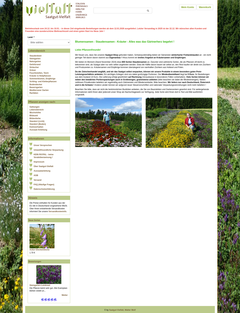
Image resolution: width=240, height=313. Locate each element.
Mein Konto (187, 7)
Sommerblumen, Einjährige (42, 78)
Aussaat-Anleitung (38, 130)
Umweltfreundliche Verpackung (49, 150)
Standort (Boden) (38, 124)
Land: (31, 37)
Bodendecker (36, 84)
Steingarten (35, 58)
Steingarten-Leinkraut (40, 285)
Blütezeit (34, 115)
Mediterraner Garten (39, 90)
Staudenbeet (36, 56)
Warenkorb (205, 7)
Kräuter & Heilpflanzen (40, 76)
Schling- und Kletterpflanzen (43, 81)
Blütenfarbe (35, 118)
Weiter (65, 295)
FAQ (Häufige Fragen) (44, 184)
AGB (36, 175)
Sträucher (34, 67)
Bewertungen (34, 261)
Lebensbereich (37, 110)
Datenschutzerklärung (44, 189)
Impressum (39, 162)
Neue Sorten (34, 220)
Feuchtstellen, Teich (39, 73)
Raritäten (34, 93)
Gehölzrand (35, 64)
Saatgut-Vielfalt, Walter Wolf (122, 310)
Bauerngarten (36, 87)
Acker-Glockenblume (40, 250)
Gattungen (35, 107)
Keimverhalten (36, 127)
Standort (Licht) (37, 121)
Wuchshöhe (35, 112)
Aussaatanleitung (42, 171)
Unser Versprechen (43, 145)
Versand (38, 180)
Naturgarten (35, 61)
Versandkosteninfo (57, 211)
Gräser (33, 70)
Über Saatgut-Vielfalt (43, 166)
